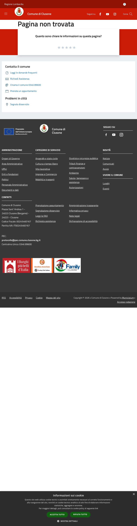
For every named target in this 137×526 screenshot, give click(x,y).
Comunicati (108, 163)
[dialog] (68, 508)
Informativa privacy (78, 210)
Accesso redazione (126, 302)
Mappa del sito (53, 297)
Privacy (28, 297)
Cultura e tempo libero (46, 163)
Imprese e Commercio (46, 174)
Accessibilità (15, 297)
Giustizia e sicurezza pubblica (83, 158)
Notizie (106, 158)
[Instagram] (114, 14)
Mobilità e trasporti (44, 179)
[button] (68, 521)
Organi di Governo (11, 158)
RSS (4, 297)
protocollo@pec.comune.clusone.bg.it (21, 240)
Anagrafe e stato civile (46, 158)
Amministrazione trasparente (83, 205)
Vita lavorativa (42, 169)
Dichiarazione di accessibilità (83, 221)
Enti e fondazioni (10, 174)
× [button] (134, 494)
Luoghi (106, 183)
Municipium (128, 297)
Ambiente (74, 173)
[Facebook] (99, 14)
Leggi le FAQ (41, 216)
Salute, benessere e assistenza (79, 180)
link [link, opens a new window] (96, 508)
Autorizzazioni (76, 187)
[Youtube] (106, 14)
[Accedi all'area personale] (124, 4)
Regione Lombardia (13, 4)
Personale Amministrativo (15, 184)
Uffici (4, 169)
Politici (5, 179)
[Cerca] (131, 14)
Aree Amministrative (12, 163)
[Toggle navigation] (6, 13)
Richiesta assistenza (45, 221)
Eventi (106, 188)
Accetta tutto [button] (57, 514)
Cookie (39, 297)
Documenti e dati (10, 190)
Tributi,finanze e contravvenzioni (77, 165)
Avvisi (106, 169)
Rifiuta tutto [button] (80, 514)
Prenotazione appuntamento (49, 205)
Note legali (74, 216)
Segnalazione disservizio (47, 210)
